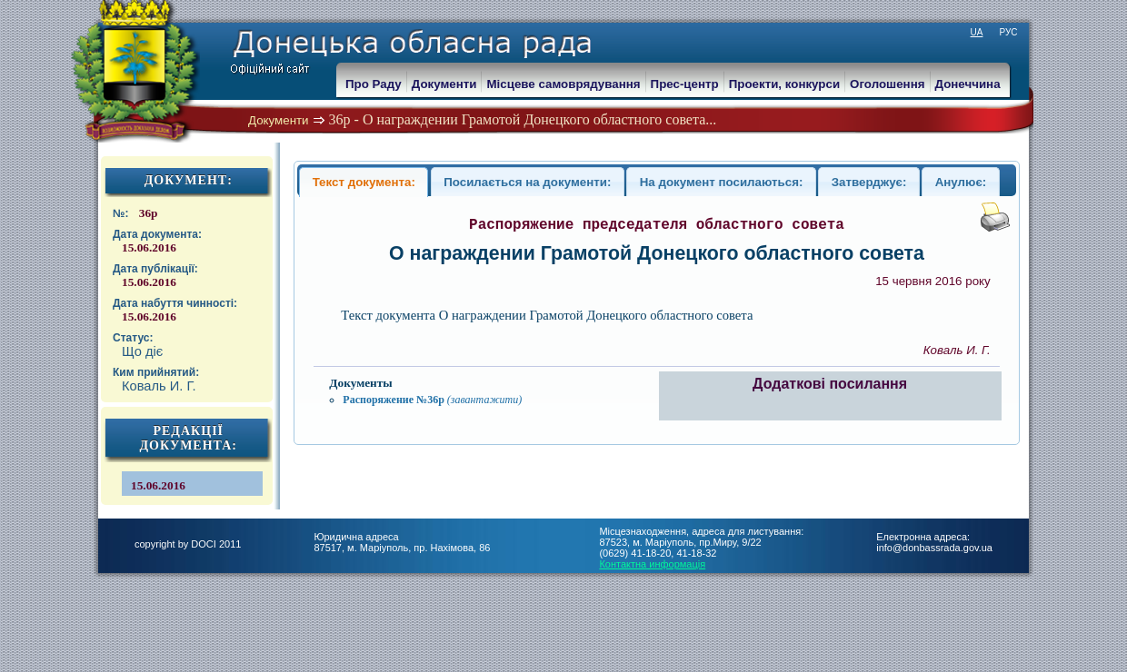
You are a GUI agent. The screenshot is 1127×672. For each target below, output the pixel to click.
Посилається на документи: (527, 182)
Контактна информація (652, 563)
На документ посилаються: (721, 182)
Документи (278, 120)
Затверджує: (869, 182)
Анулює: (961, 182)
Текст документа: (364, 182)
